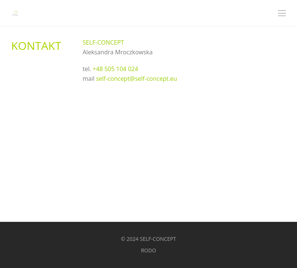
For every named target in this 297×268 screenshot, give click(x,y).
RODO (148, 250)
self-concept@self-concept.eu (136, 78)
